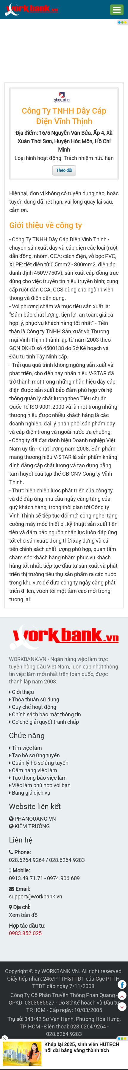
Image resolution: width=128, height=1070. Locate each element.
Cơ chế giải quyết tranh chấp (44, 722)
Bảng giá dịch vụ (29, 793)
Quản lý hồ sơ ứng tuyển (38, 763)
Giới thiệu (21, 692)
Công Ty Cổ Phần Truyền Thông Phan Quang (62, 995)
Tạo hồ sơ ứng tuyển (34, 755)
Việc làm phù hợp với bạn (40, 785)
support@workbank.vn (35, 896)
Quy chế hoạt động (32, 707)
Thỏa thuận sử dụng (34, 699)
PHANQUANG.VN (35, 819)
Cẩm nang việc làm (33, 770)
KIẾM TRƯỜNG (32, 826)
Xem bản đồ (23, 915)
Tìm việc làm (25, 748)
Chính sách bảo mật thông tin (45, 714)
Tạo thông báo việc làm (38, 778)
